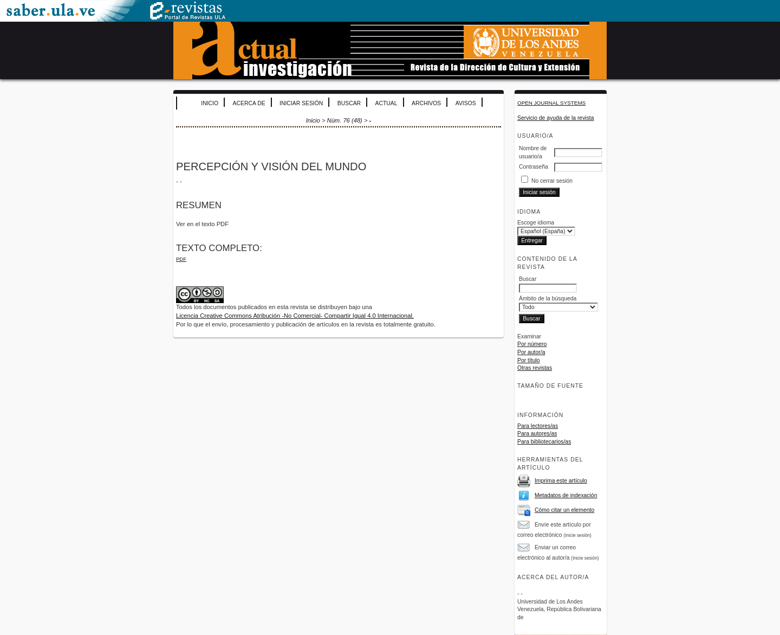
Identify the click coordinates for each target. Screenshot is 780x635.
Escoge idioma (535, 223)
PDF (181, 259)
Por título (528, 360)
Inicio (209, 103)
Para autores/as (537, 434)
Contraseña (533, 167)
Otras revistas (534, 368)
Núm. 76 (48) (344, 120)
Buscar (349, 103)
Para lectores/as (537, 426)
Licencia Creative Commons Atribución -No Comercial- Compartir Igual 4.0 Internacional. (295, 315)
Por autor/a (531, 352)
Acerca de (249, 103)
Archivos (426, 103)
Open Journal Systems (551, 103)
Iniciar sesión (301, 103)
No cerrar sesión (552, 181)
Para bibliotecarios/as (544, 442)
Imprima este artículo (561, 481)
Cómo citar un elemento (564, 510)
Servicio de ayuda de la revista (555, 118)
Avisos (466, 103)
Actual (386, 103)
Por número (532, 344)
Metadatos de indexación (566, 495)
